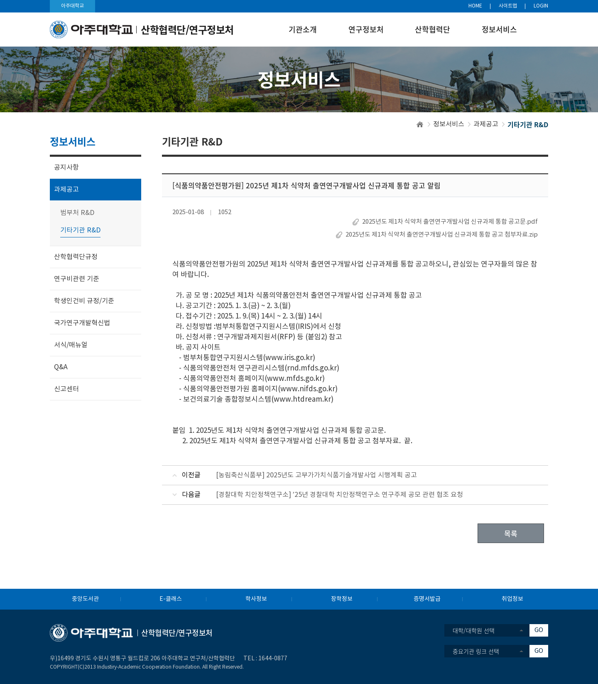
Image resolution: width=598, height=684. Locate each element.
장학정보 (342, 599)
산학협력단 (432, 29)
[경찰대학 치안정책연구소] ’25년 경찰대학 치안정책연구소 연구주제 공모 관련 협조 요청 (339, 495)
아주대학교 (72, 6)
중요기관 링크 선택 (476, 651)
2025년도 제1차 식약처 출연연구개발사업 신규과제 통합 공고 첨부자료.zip (442, 234)
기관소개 (303, 29)
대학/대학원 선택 (474, 630)
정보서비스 (499, 29)
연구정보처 (366, 29)
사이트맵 (508, 6)
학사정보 (256, 599)
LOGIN (541, 6)
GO (538, 630)
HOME (475, 6)
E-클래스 (170, 599)
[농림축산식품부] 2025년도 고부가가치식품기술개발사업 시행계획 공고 (316, 475)
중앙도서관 (85, 599)
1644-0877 (272, 658)
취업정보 (512, 599)
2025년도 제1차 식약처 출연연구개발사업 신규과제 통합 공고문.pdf (450, 221)
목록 (510, 533)
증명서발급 (427, 599)
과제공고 (485, 124)
